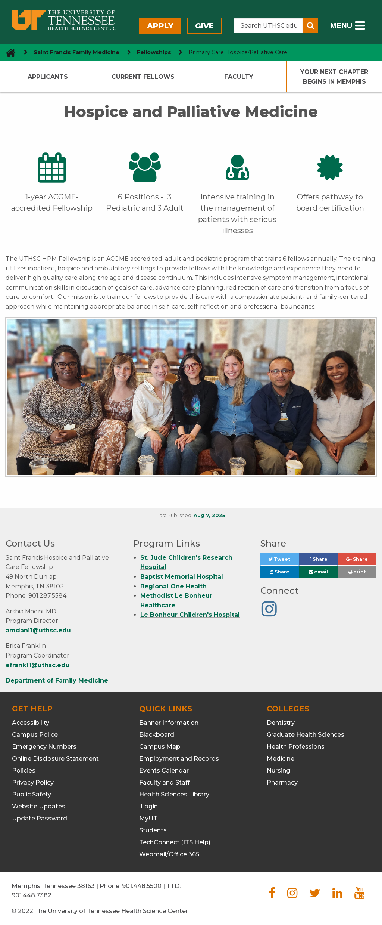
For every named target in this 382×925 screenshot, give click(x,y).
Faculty (238, 76)
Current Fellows (143, 76)
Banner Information (168, 722)
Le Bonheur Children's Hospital (190, 614)
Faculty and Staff (164, 782)
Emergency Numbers (44, 746)
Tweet (284, 561)
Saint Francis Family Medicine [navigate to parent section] (76, 52)
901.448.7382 (31, 895)
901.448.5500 (142, 886)
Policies (23, 770)
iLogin (148, 806)
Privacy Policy (33, 782)
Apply (160, 25)
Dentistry (281, 722)
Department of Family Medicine (57, 680)
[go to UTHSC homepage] (8, 52)
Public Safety (31, 794)
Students (153, 830)
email (318, 572)
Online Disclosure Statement (55, 758)
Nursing (278, 770)
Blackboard (156, 734)
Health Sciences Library (174, 794)
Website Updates (38, 806)
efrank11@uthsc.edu (38, 665)
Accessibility (30, 722)
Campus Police (35, 734)
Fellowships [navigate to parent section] (154, 52)
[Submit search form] (310, 25)
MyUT (148, 818)
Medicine (280, 758)
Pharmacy (282, 782)
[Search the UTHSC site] (268, 25)
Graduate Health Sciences (305, 734)
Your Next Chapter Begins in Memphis (334, 76)
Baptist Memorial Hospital (181, 576)
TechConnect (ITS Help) (174, 842)
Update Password (39, 818)
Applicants (48, 76)
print (357, 572)
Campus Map (159, 746)
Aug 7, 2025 (209, 515)
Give (204, 25)
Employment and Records (179, 758)
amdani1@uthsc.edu (38, 630)
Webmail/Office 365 (169, 854)
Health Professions (296, 746)
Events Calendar (164, 770)
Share (323, 561)
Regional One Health (173, 586)
